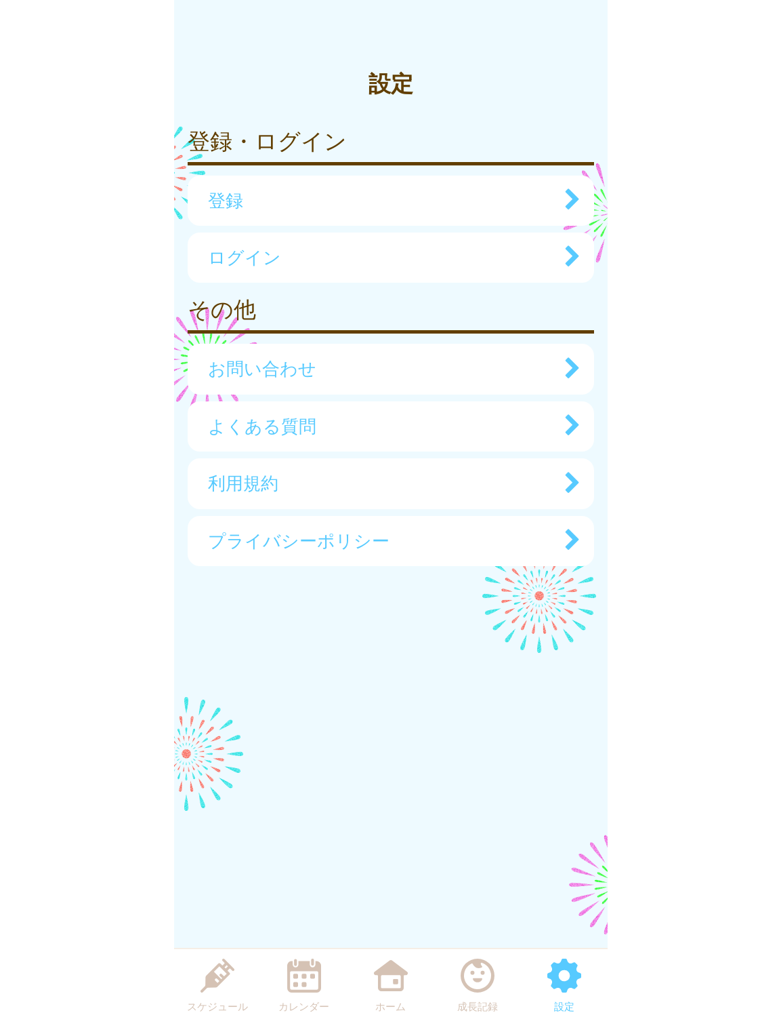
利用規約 (387, 483)
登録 (387, 200)
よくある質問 (387, 426)
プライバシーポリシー (387, 541)
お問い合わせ (387, 368)
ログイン (387, 257)
